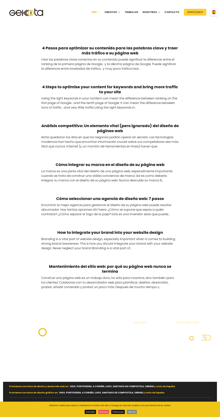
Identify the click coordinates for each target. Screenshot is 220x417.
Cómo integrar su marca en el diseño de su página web (110, 164)
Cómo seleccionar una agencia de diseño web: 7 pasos (110, 198)
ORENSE (149, 386)
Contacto (172, 12)
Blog (137, 348)
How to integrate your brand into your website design (110, 232)
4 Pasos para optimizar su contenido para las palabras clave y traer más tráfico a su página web (110, 50)
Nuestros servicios (147, 335)
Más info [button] (132, 412)
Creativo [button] (112, 12)
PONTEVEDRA (84, 386)
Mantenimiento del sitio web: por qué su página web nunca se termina (110, 269)
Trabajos (131, 12)
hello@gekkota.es (26, 350)
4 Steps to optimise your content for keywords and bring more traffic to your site (110, 89)
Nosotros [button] (151, 12)
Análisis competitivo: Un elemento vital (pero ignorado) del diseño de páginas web (110, 128)
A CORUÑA (98, 386)
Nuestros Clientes (147, 342)
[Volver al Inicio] (26, 12)
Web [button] (96, 12)
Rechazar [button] (103, 412)
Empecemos (195, 12)
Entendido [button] (90, 412)
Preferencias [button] (118, 412)
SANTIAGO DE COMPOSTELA (128, 386)
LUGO (108, 386)
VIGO (73, 386)
